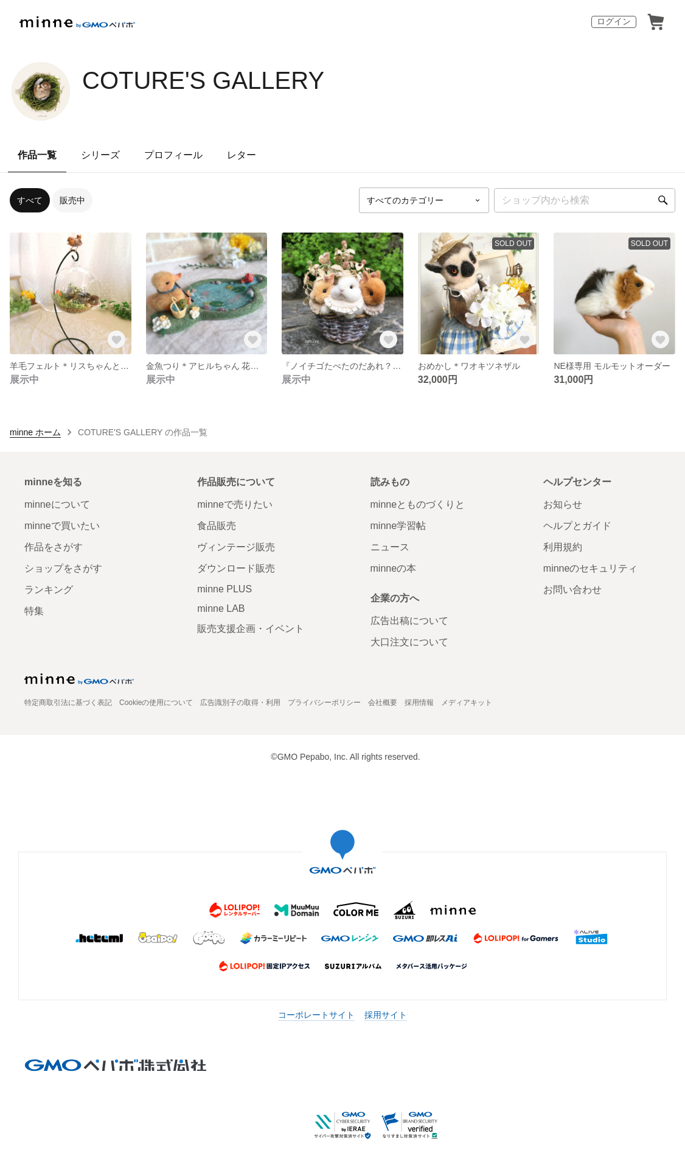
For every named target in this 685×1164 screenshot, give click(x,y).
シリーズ (100, 155)
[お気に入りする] (117, 340)
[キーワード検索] (585, 200)
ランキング (48, 589)
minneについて (57, 504)
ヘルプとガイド (577, 526)
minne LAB (221, 608)
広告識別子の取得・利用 (240, 702)
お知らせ (562, 504)
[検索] (663, 200)
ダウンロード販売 (236, 568)
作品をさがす (53, 547)
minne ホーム (35, 432)
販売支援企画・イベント (250, 628)
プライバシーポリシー (324, 702)
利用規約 (562, 547)
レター (241, 155)
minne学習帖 (398, 526)
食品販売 (216, 526)
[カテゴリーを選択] (424, 200)
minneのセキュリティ (590, 568)
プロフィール (173, 155)
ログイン (614, 21)
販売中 (72, 200)
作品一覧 (37, 155)
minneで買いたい (62, 526)
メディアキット (466, 702)
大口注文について (409, 642)
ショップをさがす (63, 568)
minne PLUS (224, 589)
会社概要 (382, 702)
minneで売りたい (235, 504)
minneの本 (393, 568)
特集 (34, 611)
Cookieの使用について (156, 702)
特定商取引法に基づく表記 (68, 702)
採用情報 (419, 702)
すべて (30, 200)
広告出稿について (409, 620)
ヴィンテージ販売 (236, 547)
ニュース (389, 547)
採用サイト (385, 1015)
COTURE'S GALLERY (203, 80)
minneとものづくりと (417, 504)
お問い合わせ (572, 589)
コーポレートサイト (316, 1015)
